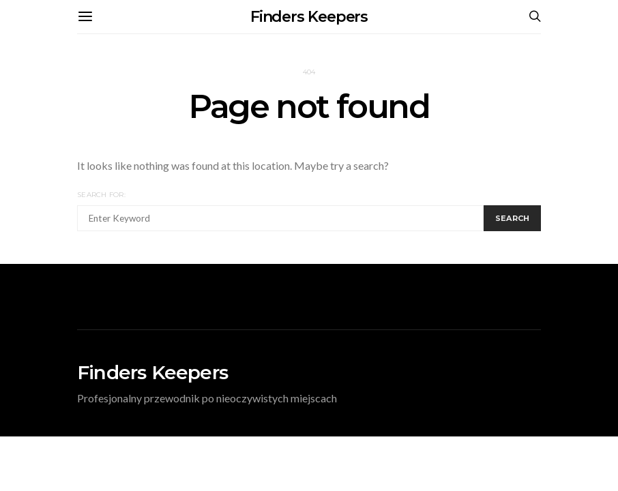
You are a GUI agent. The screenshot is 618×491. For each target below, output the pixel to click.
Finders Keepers (309, 17)
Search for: (101, 194)
